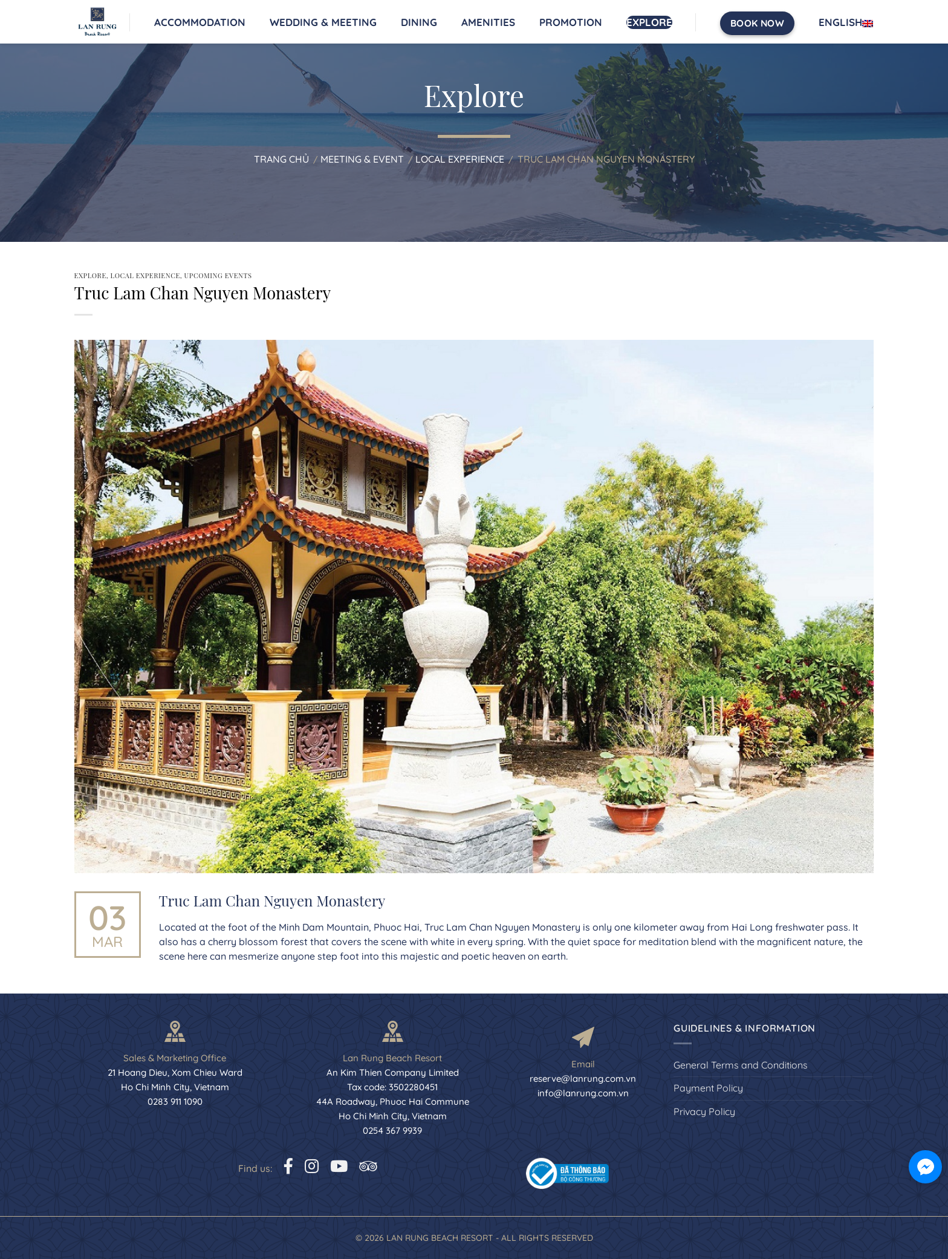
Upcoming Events (218, 275)
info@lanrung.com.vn (583, 1093)
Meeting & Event (362, 159)
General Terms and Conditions (741, 1065)
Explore (649, 22)
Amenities (488, 22)
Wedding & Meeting (323, 22)
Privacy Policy (704, 1111)
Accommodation (199, 22)
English (846, 22)
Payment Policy (708, 1088)
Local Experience (459, 159)
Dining (419, 22)
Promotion (570, 22)
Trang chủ (281, 159)
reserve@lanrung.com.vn (583, 1078)
